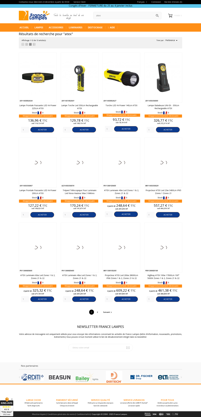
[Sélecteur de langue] (142, 2)
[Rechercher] (127, 15)
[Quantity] (25, 129)
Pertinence (171, 40)
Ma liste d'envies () (173, 2)
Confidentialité (83, 414)
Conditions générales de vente (61, 414)
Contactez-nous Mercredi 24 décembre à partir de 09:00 (44, 2)
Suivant (108, 312)
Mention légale (39, 414)
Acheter (42, 129)
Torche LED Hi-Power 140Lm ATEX (121, 105)
